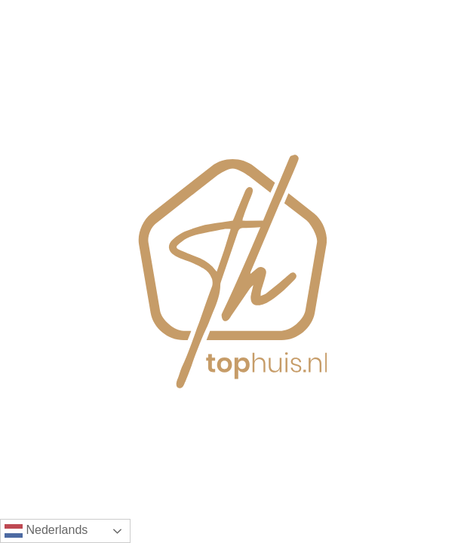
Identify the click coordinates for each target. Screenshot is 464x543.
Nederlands (46, 531)
